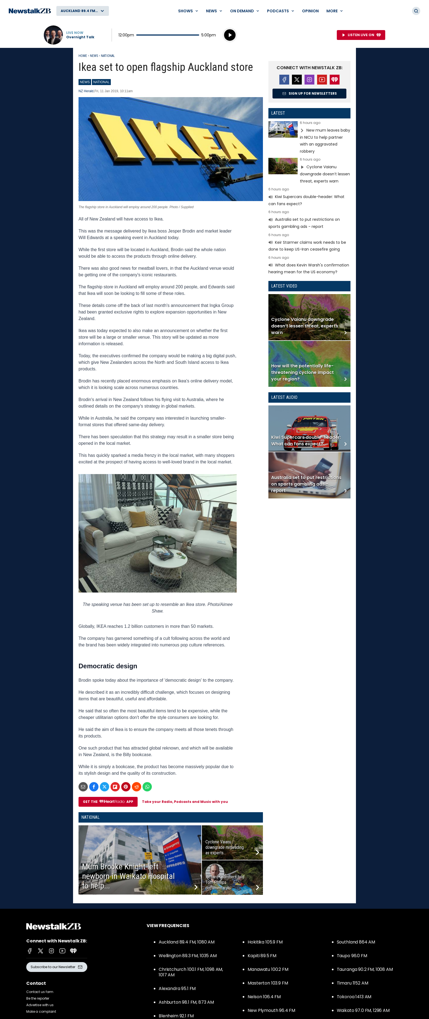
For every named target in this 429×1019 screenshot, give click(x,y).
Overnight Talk (80, 37)
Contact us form (39, 991)
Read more (309, 138)
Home (83, 56)
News (94, 56)
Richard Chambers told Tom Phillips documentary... (224, 882)
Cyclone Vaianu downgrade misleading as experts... (224, 847)
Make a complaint (41, 1011)
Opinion (310, 11)
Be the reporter (37, 998)
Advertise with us (40, 1005)
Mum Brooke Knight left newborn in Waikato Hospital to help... (128, 876)
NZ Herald (86, 91)
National (108, 56)
